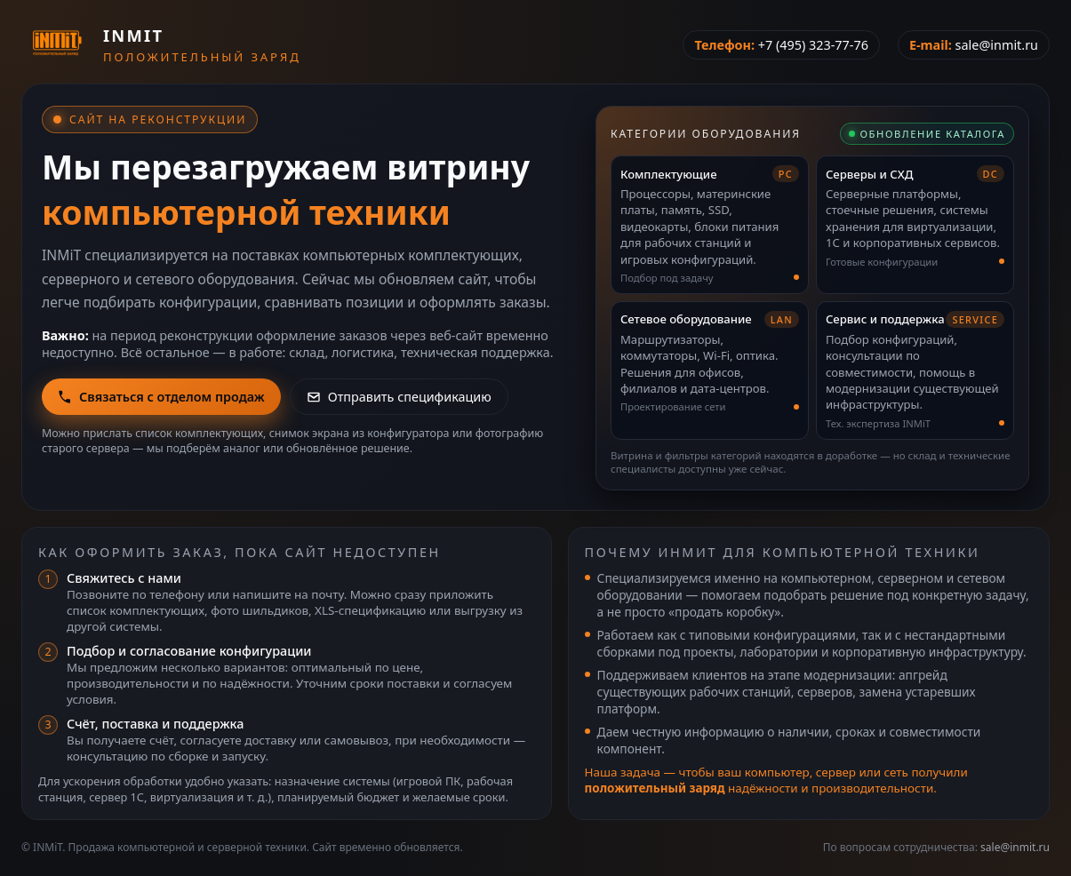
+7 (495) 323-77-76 (813, 44)
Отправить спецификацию (399, 396)
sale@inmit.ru (996, 44)
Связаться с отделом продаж (161, 396)
